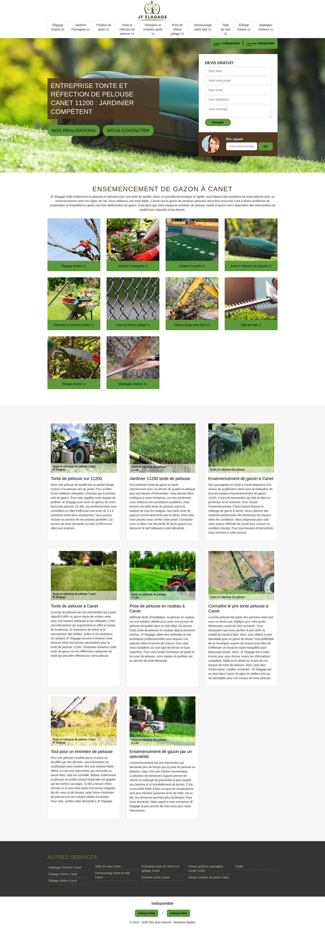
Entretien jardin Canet (156, 877)
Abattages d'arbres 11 (265, 27)
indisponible (231, 43)
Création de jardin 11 (103, 27)
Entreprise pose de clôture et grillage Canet (160, 868)
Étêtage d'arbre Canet (63, 880)
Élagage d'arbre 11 (57, 27)
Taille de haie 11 (225, 29)
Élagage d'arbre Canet (63, 874)
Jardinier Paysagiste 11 (81, 27)
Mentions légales (184, 922)
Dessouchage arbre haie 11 (203, 27)
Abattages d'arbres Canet (65, 867)
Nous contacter (128, 130)
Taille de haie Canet (108, 866)
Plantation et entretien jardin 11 (153, 29)
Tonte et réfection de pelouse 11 (127, 29)
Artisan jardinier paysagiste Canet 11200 (205, 868)
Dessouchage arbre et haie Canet (112, 875)
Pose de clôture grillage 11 (177, 29)
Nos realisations (74, 130)
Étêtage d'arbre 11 (244, 27)
